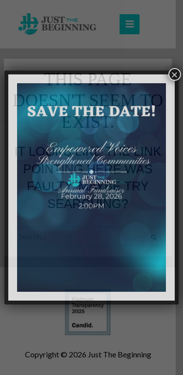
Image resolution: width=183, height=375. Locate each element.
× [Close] (174, 74)
